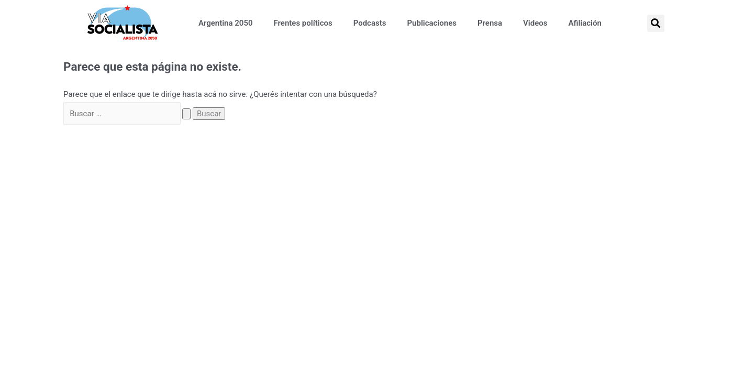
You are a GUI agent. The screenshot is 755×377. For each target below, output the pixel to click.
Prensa (490, 23)
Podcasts (369, 23)
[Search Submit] (186, 113)
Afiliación (584, 23)
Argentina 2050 (225, 23)
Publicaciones (431, 23)
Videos (535, 23)
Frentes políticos (303, 23)
